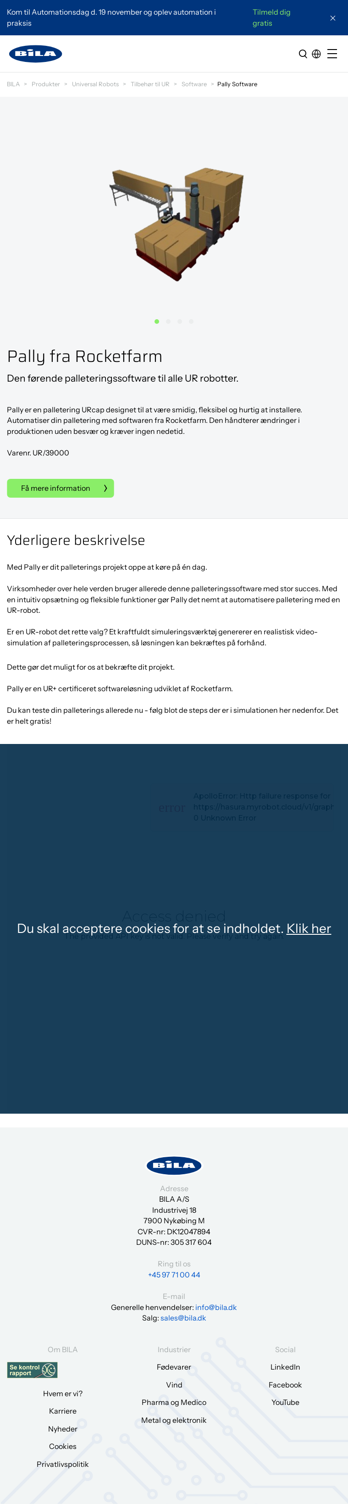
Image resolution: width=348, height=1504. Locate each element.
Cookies (63, 1446)
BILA (13, 84)
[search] (303, 53)
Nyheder (62, 1428)
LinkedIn (285, 1366)
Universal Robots (95, 84)
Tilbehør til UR (150, 84)
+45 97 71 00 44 (174, 1274)
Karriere (63, 1410)
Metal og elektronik (174, 1420)
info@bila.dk (216, 1307)
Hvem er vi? (63, 1393)
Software (194, 84)
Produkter (46, 84)
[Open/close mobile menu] (334, 54)
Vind (174, 1384)
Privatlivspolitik (63, 1464)
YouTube (285, 1402)
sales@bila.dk (183, 1317)
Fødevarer (174, 1366)
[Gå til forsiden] (36, 54)
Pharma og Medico (174, 1402)
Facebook (285, 1384)
